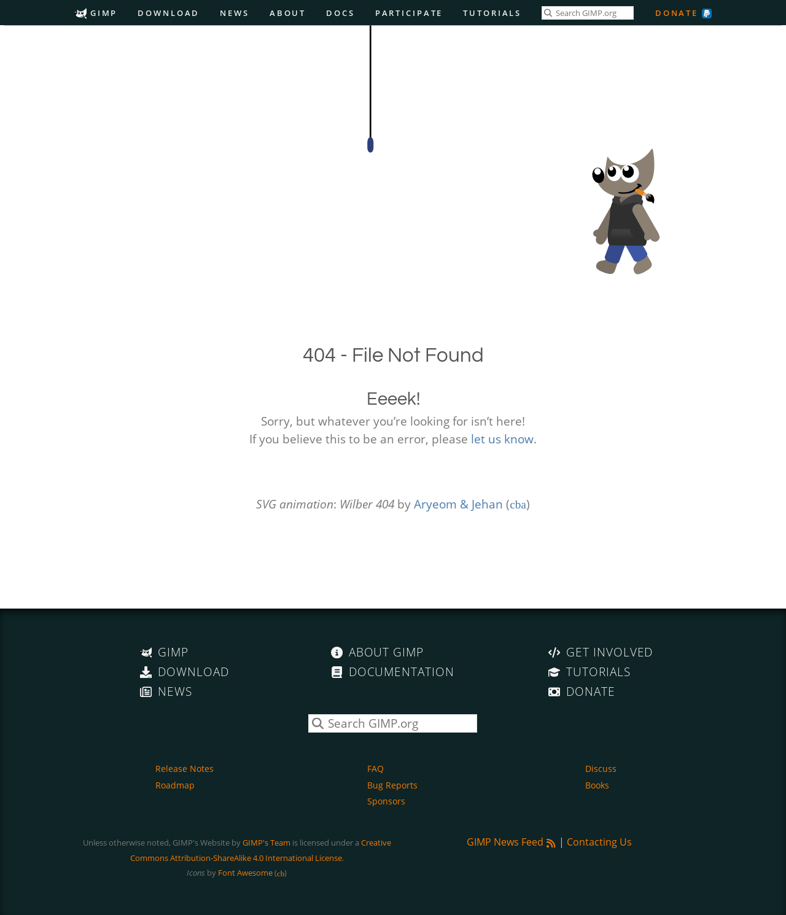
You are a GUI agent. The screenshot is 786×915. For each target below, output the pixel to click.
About (288, 12)
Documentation (392, 671)
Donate (676, 12)
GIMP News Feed (511, 842)
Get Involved (600, 652)
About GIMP (377, 652)
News (234, 12)
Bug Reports (392, 785)
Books (597, 785)
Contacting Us (599, 842)
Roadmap (175, 785)
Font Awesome (245, 872)
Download (169, 12)
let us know (502, 438)
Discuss (601, 768)
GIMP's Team (266, 842)
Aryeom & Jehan (458, 504)
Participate (409, 12)
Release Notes (184, 768)
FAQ (375, 768)
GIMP (95, 12)
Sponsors (386, 801)
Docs (340, 12)
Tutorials (492, 12)
